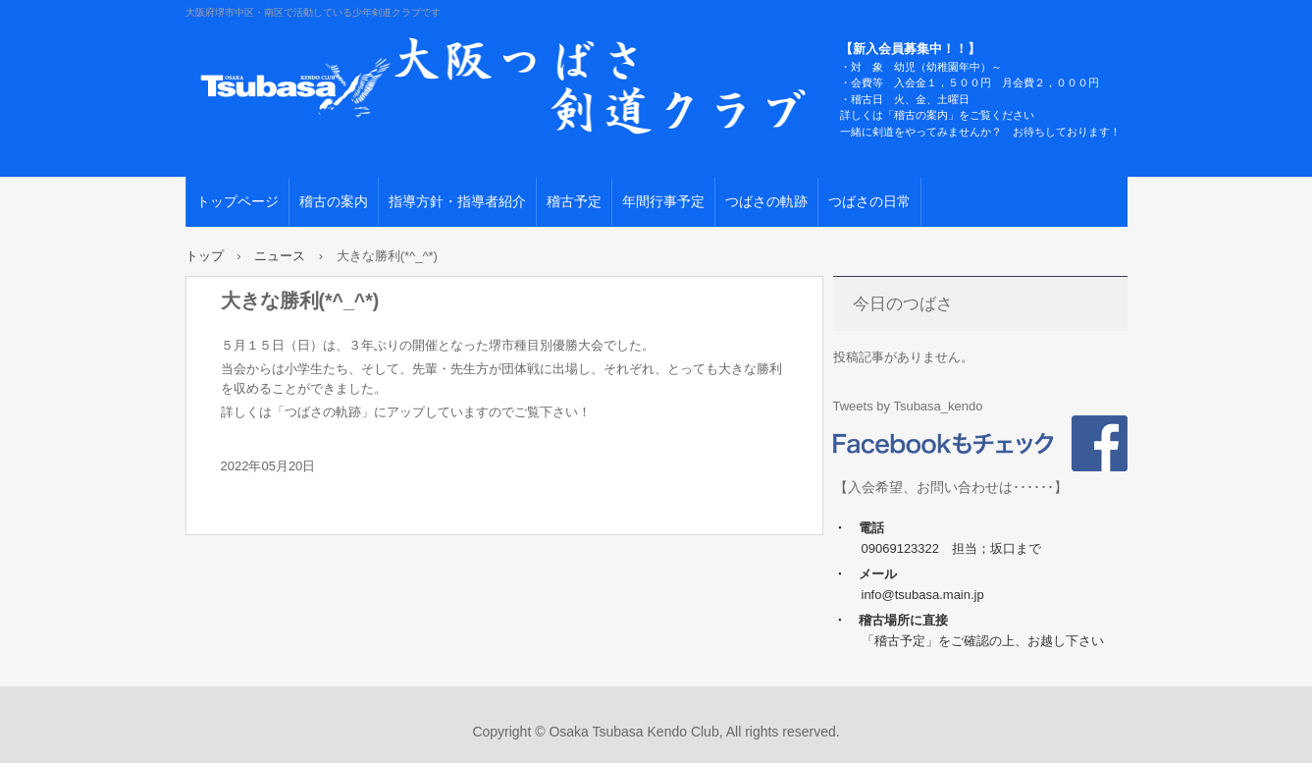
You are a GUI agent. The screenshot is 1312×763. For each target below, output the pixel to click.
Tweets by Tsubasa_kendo (908, 406)
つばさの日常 (869, 201)
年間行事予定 (663, 201)
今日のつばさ (903, 304)
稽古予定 (574, 201)
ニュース (279, 255)
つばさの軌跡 (766, 201)
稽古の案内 (333, 201)
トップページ (237, 201)
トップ (204, 255)
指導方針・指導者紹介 (457, 201)
